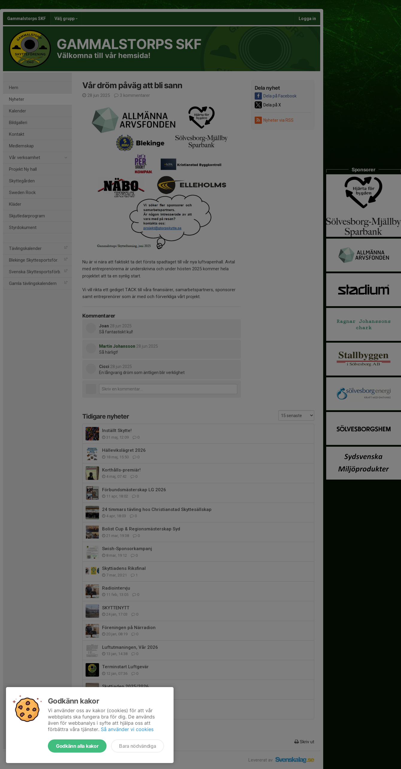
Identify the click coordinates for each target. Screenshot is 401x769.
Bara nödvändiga (137, 746)
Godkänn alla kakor (77, 746)
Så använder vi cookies (127, 729)
